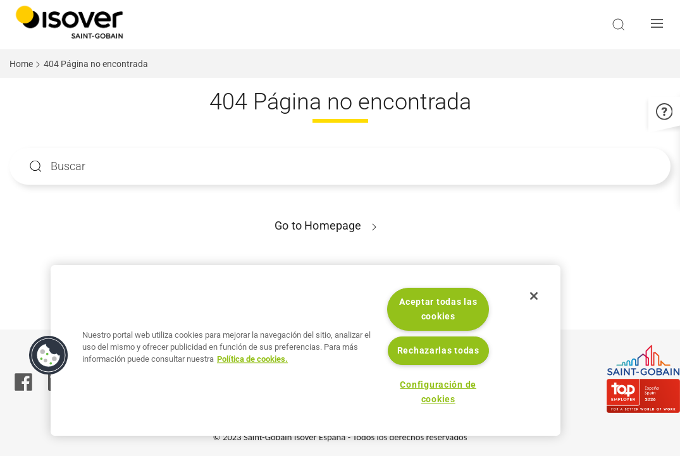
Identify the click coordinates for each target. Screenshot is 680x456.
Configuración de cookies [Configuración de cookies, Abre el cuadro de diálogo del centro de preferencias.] (438, 392)
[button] (660, 24)
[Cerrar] (534, 296)
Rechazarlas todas (438, 350)
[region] (305, 350)
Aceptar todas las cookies (438, 309)
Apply (35, 166)
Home (21, 64)
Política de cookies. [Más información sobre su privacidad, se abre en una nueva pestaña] (252, 359)
